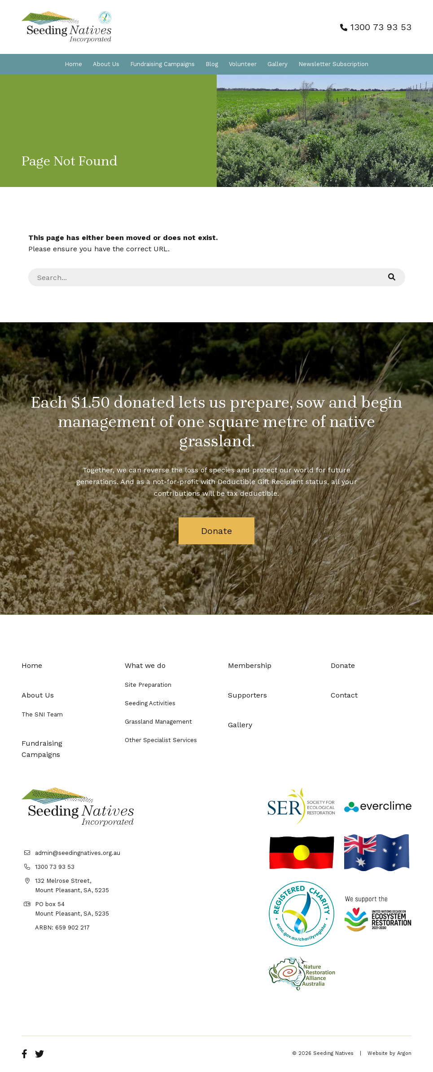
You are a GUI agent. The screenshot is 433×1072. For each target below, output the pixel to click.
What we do (145, 665)
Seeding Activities (150, 703)
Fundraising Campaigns (162, 64)
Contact (344, 695)
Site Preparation (148, 684)
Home (73, 64)
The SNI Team (42, 714)
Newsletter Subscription (333, 64)
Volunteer (243, 64)
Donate (216, 530)
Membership (249, 665)
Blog (212, 64)
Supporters (247, 695)
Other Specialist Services (161, 740)
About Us (106, 64)
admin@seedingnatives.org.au (77, 853)
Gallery (277, 64)
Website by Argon (389, 1053)
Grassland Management (158, 721)
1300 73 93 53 (375, 27)
